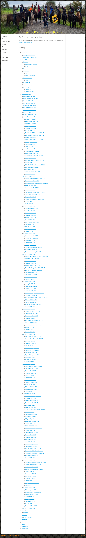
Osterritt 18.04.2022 (30, 201)
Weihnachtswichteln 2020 (31, 235)
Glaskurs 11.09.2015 (30, 380)
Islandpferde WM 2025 (29, 55)
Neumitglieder (26, 82)
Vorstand (25, 62)
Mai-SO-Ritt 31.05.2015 (31, 389)
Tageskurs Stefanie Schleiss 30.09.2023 (35, 160)
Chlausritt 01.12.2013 (30, 435)
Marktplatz (24, 519)
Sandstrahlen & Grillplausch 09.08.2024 (35, 133)
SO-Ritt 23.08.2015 (30, 384)
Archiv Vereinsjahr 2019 (29, 254)
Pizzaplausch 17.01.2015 (31, 403)
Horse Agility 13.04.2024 (31, 142)
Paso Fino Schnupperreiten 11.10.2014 (35, 409)
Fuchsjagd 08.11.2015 (30, 373)
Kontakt (24, 522)
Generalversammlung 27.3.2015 (33, 396)
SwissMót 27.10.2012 (30, 476)
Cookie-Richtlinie (10, 535)
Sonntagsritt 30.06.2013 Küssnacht (34, 451)
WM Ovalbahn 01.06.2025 (30, 107)
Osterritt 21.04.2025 (28, 112)
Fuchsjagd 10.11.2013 (30, 437)
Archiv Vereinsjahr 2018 (29, 281)
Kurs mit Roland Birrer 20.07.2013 (33, 448)
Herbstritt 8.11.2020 (30, 240)
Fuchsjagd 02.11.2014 (30, 407)
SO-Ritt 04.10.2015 (30, 375)
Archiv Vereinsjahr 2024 (29, 116)
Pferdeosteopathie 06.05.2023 (32, 171)
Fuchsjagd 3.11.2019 (30, 263)
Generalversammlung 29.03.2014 (33, 428)
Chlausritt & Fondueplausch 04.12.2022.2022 (36, 183)
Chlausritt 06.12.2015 (30, 370)
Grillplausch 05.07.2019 (31, 272)
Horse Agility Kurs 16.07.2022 (32, 194)
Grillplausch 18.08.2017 (31, 322)
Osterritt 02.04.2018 (30, 306)
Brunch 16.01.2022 (30, 210)
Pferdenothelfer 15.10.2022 (32, 187)
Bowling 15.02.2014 (30, 430)
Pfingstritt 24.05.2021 (30, 229)
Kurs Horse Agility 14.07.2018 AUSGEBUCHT (36, 297)
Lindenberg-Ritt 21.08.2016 (32, 350)
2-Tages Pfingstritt (29, 419)
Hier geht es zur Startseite (25, 42)
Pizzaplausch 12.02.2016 (31, 368)
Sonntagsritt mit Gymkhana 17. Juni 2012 (35, 462)
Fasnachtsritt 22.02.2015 (31, 400)
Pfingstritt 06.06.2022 (30, 197)
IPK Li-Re (24, 59)
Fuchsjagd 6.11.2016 (30, 343)
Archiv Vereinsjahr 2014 (29, 393)
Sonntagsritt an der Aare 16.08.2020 (34, 247)
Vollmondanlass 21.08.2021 (32, 222)
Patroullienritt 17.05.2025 (29, 110)
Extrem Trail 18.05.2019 (31, 277)
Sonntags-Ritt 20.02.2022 (31, 208)
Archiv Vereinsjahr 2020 (29, 233)
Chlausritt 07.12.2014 (30, 405)
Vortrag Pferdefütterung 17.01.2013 (34, 469)
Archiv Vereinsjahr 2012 (29, 460)
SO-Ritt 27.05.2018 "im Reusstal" (33, 304)
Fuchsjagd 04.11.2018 (30, 290)
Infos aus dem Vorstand (31, 64)
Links (23, 524)
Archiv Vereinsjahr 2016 (29, 334)
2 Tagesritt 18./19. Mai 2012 (32, 483)
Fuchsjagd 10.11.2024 (30, 126)
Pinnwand (24, 515)
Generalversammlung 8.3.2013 (33, 464)
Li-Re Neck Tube (29, 91)
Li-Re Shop (26, 87)
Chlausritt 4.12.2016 (30, 341)
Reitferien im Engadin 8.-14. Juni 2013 (34, 453)
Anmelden (83, 535)
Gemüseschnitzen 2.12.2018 (32, 311)
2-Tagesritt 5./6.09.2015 (31, 382)
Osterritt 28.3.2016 (30, 361)
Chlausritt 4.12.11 (29, 496)
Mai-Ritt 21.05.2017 (30, 329)
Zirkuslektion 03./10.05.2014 (32, 421)
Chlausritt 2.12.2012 (30, 471)
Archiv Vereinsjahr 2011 (29, 487)
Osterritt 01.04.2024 (30, 144)
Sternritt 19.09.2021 (30, 219)
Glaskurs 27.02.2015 (30, 398)
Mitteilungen (26, 71)
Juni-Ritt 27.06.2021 (30, 226)
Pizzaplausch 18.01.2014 (31, 432)
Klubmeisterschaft (27, 78)
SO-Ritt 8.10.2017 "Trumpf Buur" (33, 325)
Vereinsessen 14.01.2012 (31, 494)
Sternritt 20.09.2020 (30, 242)
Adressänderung (27, 84)
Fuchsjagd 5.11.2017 (30, 318)
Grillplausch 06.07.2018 (31, 300)
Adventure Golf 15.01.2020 (32, 258)
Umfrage (27, 73)
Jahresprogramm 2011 (31, 489)
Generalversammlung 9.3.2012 (33, 492)
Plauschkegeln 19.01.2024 (31, 153)
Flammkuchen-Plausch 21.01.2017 (34, 338)
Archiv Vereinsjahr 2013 (31, 425)
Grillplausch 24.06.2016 (31, 352)
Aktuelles (24, 52)
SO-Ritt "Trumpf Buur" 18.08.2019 (33, 270)
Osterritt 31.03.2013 (30, 457)
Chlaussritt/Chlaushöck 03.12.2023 (34, 155)
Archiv (26, 66)
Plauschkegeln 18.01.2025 (31, 121)
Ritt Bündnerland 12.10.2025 (30, 98)
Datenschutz (3, 535)
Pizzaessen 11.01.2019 (31, 286)
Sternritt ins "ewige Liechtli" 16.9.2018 (34, 293)
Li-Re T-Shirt (28, 89)
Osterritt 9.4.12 (29, 485)
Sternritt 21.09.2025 (28, 100)
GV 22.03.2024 (29, 146)
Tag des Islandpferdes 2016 (32, 354)
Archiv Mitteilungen (30, 75)
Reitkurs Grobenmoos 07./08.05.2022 (34, 199)
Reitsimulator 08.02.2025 (29, 114)
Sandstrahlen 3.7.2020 (31, 249)
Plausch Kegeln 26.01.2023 (32, 181)
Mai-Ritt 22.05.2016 (30, 357)
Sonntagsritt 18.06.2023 (31, 169)
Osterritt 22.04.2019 (30, 279)
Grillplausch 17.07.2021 (31, 224)
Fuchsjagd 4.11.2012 (30, 473)
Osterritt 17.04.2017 (30, 332)
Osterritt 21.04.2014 (30, 423)
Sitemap (17, 535)
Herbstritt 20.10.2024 (30, 128)
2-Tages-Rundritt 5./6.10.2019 (32, 265)
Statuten (25, 68)
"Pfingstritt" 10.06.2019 (31, 274)
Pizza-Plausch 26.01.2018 (31, 313)
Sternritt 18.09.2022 (30, 190)
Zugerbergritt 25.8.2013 (31, 446)
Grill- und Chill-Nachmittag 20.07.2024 (34, 135)
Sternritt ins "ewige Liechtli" (32, 348)
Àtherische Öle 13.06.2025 (30, 105)
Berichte (24, 510)
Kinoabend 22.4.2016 (30, 359)
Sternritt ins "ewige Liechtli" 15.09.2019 (35, 268)
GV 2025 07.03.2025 (30, 119)
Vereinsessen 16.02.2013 (31, 467)
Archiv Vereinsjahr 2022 (29, 176)
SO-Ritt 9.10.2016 (29, 345)
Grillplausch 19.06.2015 (31, 387)
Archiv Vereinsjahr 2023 (29, 149)
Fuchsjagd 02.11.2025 (29, 96)
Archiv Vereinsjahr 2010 (29, 508)
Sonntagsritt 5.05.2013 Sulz (32, 455)
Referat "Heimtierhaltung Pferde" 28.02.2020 (36, 256)
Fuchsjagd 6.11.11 (29, 499)
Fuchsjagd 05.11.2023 (30, 158)
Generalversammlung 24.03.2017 (33, 336)
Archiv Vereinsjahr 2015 (29, 364)
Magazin (25, 512)
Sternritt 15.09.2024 (30, 130)
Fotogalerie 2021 (29, 231)
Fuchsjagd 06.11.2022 (30, 185)
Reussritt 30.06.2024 (30, 137)
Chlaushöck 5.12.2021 (30, 213)
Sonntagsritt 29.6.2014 (31, 416)
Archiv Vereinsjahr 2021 (29, 206)
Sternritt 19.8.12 (29, 480)
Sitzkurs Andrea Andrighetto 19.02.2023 (35, 178)
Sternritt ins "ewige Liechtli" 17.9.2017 (34, 320)
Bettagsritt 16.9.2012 (30, 478)
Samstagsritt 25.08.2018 (31, 295)
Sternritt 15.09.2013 (30, 441)
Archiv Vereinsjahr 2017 (29, 309)
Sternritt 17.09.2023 (30, 162)
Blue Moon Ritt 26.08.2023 (32, 167)
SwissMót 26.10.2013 (30, 439)
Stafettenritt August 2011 (31, 505)
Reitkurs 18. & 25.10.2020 (31, 238)
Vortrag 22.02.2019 (30, 284)
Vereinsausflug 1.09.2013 (31, 444)
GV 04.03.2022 (29, 203)
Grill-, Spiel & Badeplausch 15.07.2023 (35, 165)
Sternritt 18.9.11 (29, 503)
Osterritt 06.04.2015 (30, 391)
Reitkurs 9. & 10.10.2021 (31, 217)
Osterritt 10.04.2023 (30, 174)
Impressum (25, 528)
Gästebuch (25, 526)
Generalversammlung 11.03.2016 (33, 366)
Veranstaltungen (26, 94)
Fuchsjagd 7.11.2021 (30, 215)
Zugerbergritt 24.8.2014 (31, 414)
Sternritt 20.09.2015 (30, 377)
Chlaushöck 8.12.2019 (30, 261)
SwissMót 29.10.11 (30, 501)
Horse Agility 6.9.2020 (30, 245)
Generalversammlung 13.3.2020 (33, 251)
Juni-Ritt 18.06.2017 (30, 327)
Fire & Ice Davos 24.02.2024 (32, 151)
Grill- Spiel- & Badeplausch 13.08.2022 (35, 192)
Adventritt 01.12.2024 (30, 123)
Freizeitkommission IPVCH (30, 57)
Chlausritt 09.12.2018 (30, 288)
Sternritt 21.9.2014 (29, 412)
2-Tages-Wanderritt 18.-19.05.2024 (34, 139)
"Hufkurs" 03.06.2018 (30, 302)
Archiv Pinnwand (27, 517)
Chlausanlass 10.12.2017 (31, 316)
